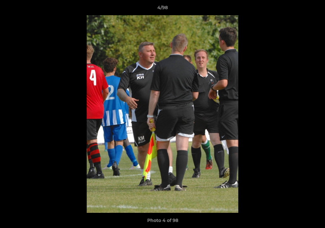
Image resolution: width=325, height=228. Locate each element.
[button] (313, 9)
